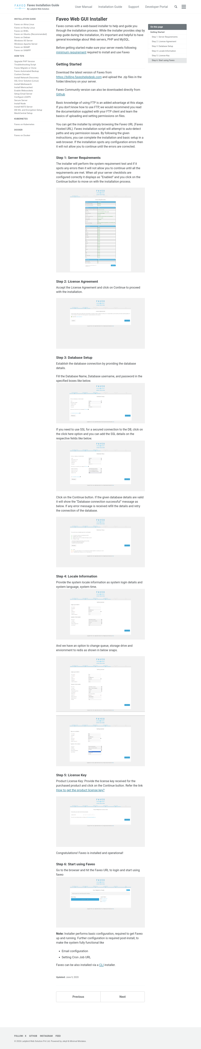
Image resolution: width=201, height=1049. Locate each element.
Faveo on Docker (22, 136)
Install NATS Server (23, 107)
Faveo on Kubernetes (24, 125)
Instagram (47, 1036)
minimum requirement (71, 53)
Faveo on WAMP (22, 47)
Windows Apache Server (25, 44)
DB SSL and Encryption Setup (28, 110)
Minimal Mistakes (78, 1041)
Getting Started (157, 32)
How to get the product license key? (86, 804)
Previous (78, 1012)
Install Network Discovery (26, 78)
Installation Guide (109, 7)
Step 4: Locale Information (164, 51)
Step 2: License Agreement (164, 42)
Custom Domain (22, 75)
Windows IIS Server (23, 41)
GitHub (34, 1036)
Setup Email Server (23, 94)
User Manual (82, 7)
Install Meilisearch (23, 84)
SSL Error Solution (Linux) (26, 81)
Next (122, 1012)
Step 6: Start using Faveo (163, 61)
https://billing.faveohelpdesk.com (79, 79)
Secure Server (20, 101)
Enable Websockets (23, 91)
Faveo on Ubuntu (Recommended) (30, 34)
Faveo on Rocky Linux (24, 28)
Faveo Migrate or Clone (25, 68)
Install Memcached (23, 88)
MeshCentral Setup (23, 114)
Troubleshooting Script (25, 65)
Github (60, 96)
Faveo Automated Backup (26, 71)
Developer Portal (155, 7)
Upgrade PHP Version (24, 62)
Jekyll (65, 1041)
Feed (59, 1036)
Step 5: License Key (161, 56)
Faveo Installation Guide (44, 7)
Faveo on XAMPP (22, 50)
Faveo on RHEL (21, 31)
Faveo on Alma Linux (24, 25)
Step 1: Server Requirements (165, 37)
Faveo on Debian (22, 38)
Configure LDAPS (22, 97)
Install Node (20, 104)
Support (132, 7)
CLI (103, 980)
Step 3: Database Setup (163, 47)
